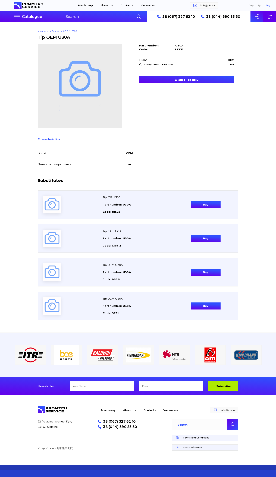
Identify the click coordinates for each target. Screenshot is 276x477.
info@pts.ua (207, 5)
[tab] (63, 141)
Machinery (85, 5)
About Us (106, 5)
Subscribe (223, 386)
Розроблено (55, 448)
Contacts (127, 5)
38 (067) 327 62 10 (178, 16)
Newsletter (46, 386)
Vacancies (148, 5)
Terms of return (192, 447)
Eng (268, 5)
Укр (251, 5)
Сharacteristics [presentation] (49, 139)
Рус (260, 5)
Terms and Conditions (196, 437)
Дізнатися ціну (187, 79)
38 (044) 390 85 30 (223, 16)
